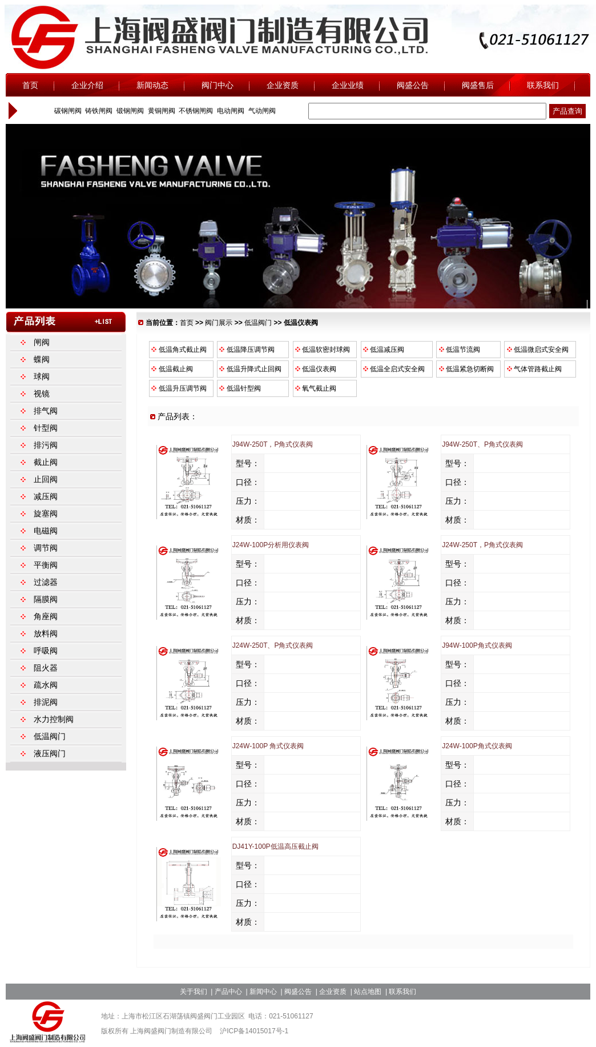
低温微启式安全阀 (537, 350)
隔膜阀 (46, 599)
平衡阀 (46, 564)
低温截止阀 (171, 369)
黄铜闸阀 (160, 111)
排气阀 (46, 410)
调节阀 (46, 547)
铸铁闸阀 (97, 111)
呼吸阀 (46, 650)
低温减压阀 (383, 350)
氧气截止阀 (315, 388)
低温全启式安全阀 (393, 369)
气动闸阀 (260, 111)
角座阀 (46, 616)
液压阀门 (50, 753)
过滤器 (46, 582)
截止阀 (46, 462)
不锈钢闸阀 (195, 111)
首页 (187, 323)
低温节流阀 (458, 350)
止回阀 (46, 479)
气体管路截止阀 (533, 369)
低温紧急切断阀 (465, 369)
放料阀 (46, 633)
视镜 (42, 393)
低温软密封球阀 (322, 350)
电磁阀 (46, 530)
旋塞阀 (46, 513)
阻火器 (46, 667)
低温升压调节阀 (178, 388)
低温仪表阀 (315, 369)
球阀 (42, 376)
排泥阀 (46, 702)
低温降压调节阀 (246, 350)
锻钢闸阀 (129, 111)
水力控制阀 (54, 719)
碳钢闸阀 (66, 111)
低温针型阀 (239, 388)
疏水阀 (46, 684)
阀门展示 (218, 323)
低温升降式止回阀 (249, 369)
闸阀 (42, 342)
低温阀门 (258, 323)
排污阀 (46, 445)
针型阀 (46, 427)
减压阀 (46, 496)
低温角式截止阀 (178, 350)
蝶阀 (42, 359)
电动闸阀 (229, 111)
